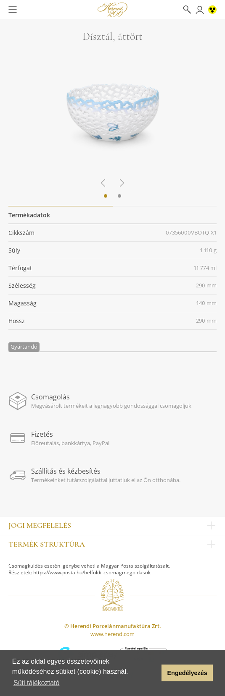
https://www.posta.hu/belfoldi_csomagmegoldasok (92, 572)
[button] (153, 673)
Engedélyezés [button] (187, 673)
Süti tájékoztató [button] (36, 682)
